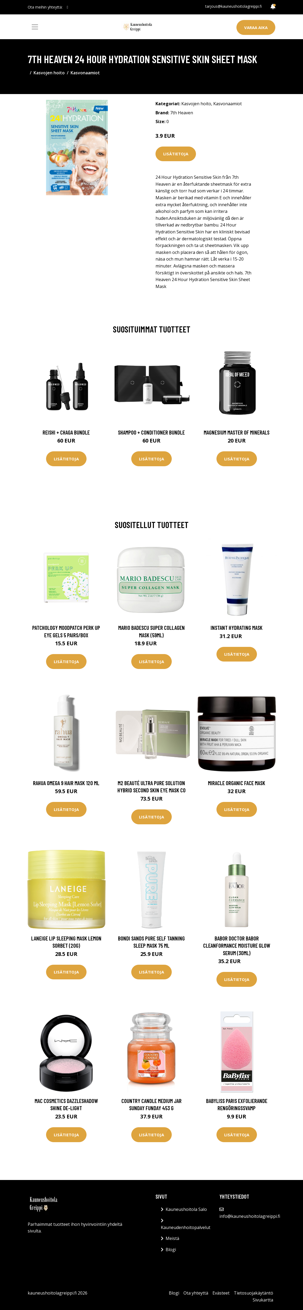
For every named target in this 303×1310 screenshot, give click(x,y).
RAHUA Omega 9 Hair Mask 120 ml (66, 783)
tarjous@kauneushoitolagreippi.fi (233, 6)
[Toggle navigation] (35, 27)
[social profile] (67, 7)
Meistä (172, 1238)
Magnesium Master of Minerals (236, 432)
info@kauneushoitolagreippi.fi (249, 1216)
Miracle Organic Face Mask (236, 783)
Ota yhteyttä (195, 1293)
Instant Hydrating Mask (237, 627)
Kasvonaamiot (85, 73)
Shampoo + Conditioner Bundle (151, 432)
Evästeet (221, 1293)
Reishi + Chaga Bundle (66, 432)
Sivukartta (263, 1300)
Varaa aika (256, 27)
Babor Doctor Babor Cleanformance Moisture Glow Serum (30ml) (236, 945)
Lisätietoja (175, 153)
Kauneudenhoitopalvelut (185, 1227)
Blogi (171, 1249)
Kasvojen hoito (49, 73)
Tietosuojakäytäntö (253, 1293)
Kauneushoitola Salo (186, 1209)
